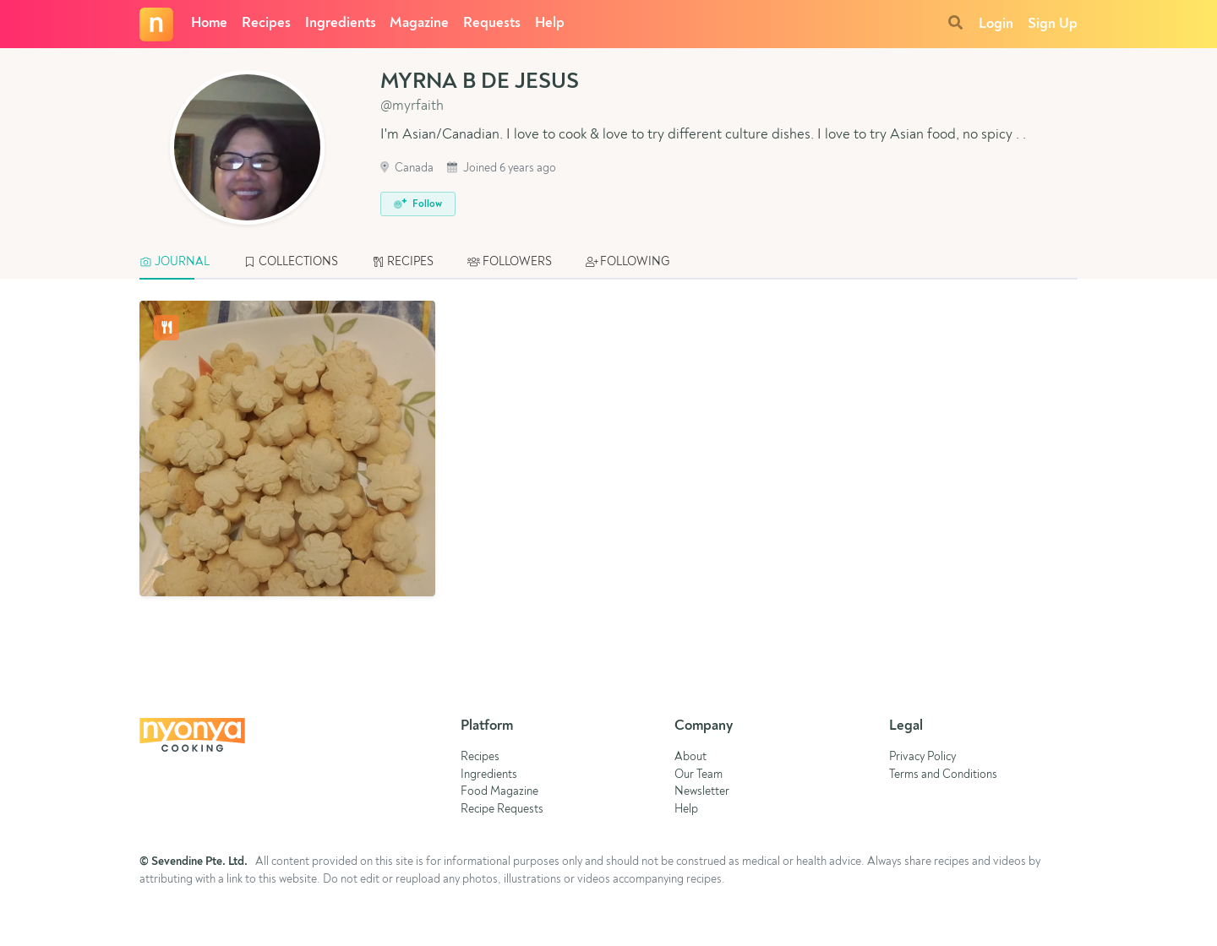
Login (996, 24)
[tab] (182, 263)
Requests (492, 23)
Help (550, 23)
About (690, 757)
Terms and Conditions (943, 774)
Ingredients (340, 23)
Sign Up (1053, 24)
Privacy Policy (922, 757)
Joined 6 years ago (501, 168)
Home (209, 23)
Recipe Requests (502, 809)
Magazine (419, 23)
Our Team (698, 774)
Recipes (266, 23)
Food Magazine (499, 791)
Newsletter (701, 791)
